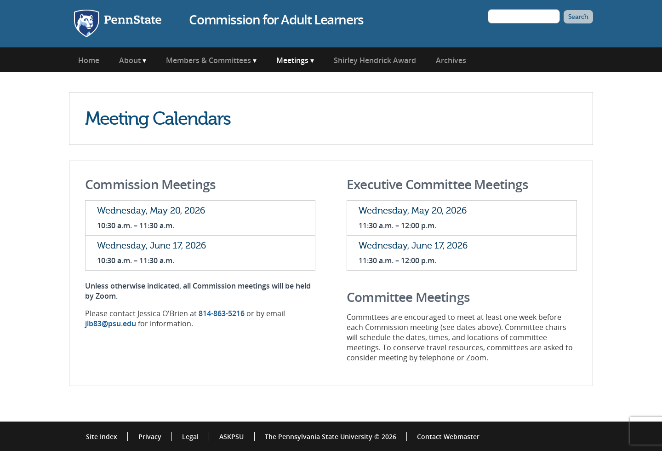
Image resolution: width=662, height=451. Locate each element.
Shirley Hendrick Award (375, 60)
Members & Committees (208, 60)
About (130, 60)
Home (88, 60)
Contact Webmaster (448, 436)
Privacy (149, 436)
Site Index (101, 436)
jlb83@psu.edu (110, 323)
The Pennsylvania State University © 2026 (330, 436)
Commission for (276, 19)
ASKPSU (231, 436)
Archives (451, 60)
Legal (190, 436)
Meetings (292, 60)
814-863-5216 (222, 313)
